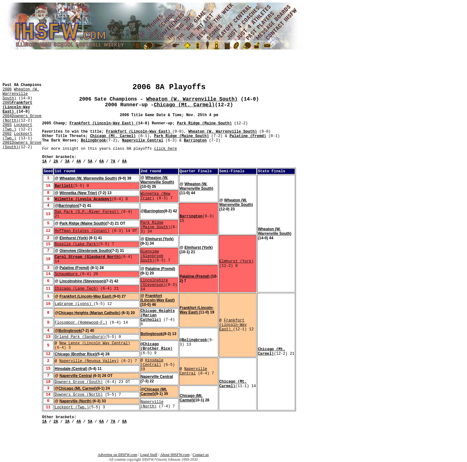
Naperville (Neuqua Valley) (89, 361)
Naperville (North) (75, 401)
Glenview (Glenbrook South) (84, 250)
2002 (7, 134)
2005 (7, 103)
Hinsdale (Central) (152, 362)
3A (67, 161)
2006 (7, 89)
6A (101, 161)
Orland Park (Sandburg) (80, 337)
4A (78, 161)
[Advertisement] (22, 167)
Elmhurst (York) (73, 238)
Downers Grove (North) (79, 395)
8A (124, 161)
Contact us (200, 454)
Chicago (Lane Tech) (76, 289)
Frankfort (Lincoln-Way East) (17, 107)
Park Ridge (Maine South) (204, 123)
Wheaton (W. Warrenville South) (21, 94)
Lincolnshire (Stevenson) (82, 281)
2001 (7, 143)
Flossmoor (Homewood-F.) (81, 322)
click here (165, 149)
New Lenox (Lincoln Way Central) (94, 343)
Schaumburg (67, 274)
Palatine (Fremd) (248, 136)
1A (44, 161)
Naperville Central (142, 140)
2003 (7, 125)
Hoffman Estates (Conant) (82, 231)
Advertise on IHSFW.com (117, 454)
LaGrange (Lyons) (74, 304)
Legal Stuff (148, 454)
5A (90, 161)
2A (55, 161)
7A (113, 161)
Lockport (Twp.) (72, 407)
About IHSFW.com (175, 454)
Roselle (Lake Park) (76, 244)
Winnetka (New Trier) (78, 193)
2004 (7, 116)
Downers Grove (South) (79, 382)
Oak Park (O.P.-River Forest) (88, 212)
